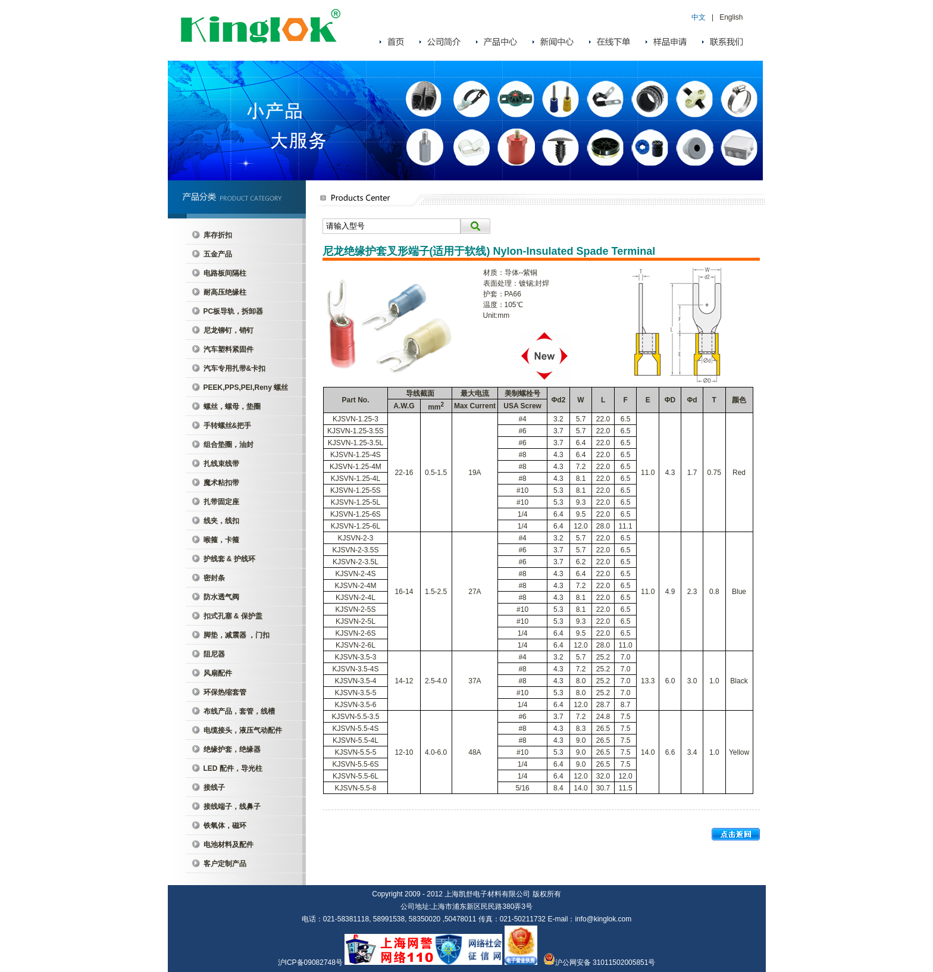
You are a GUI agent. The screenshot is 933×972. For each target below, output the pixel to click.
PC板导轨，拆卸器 (233, 311)
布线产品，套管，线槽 (239, 711)
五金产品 (217, 254)
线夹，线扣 (221, 521)
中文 (698, 17)
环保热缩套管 (224, 692)
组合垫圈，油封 (228, 444)
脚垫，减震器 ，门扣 (236, 635)
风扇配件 (217, 673)
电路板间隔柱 (224, 273)
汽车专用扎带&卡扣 (234, 368)
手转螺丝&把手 (227, 425)
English (731, 17)
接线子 (214, 787)
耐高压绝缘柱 (224, 292)
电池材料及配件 (228, 844)
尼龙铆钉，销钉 (228, 330)
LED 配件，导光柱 (232, 768)
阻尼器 (214, 654)
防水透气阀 (221, 597)
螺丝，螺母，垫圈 (232, 406)
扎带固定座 (221, 502)
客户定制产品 (224, 864)
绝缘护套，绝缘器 (232, 749)
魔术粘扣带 (221, 483)
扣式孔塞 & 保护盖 (232, 616)
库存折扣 (217, 235)
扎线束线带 (221, 464)
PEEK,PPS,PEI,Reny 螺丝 (246, 387)
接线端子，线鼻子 (232, 806)
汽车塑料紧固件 (228, 349)
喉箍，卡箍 (221, 540)
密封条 (214, 578)
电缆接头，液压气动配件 (242, 730)
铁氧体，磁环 (224, 825)
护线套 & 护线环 (229, 559)
